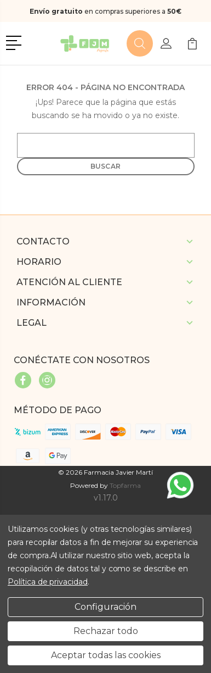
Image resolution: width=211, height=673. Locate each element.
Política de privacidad (48, 582)
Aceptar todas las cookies (106, 655)
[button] (15, 42)
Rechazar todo (105, 631)
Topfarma (125, 485)
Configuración (105, 607)
